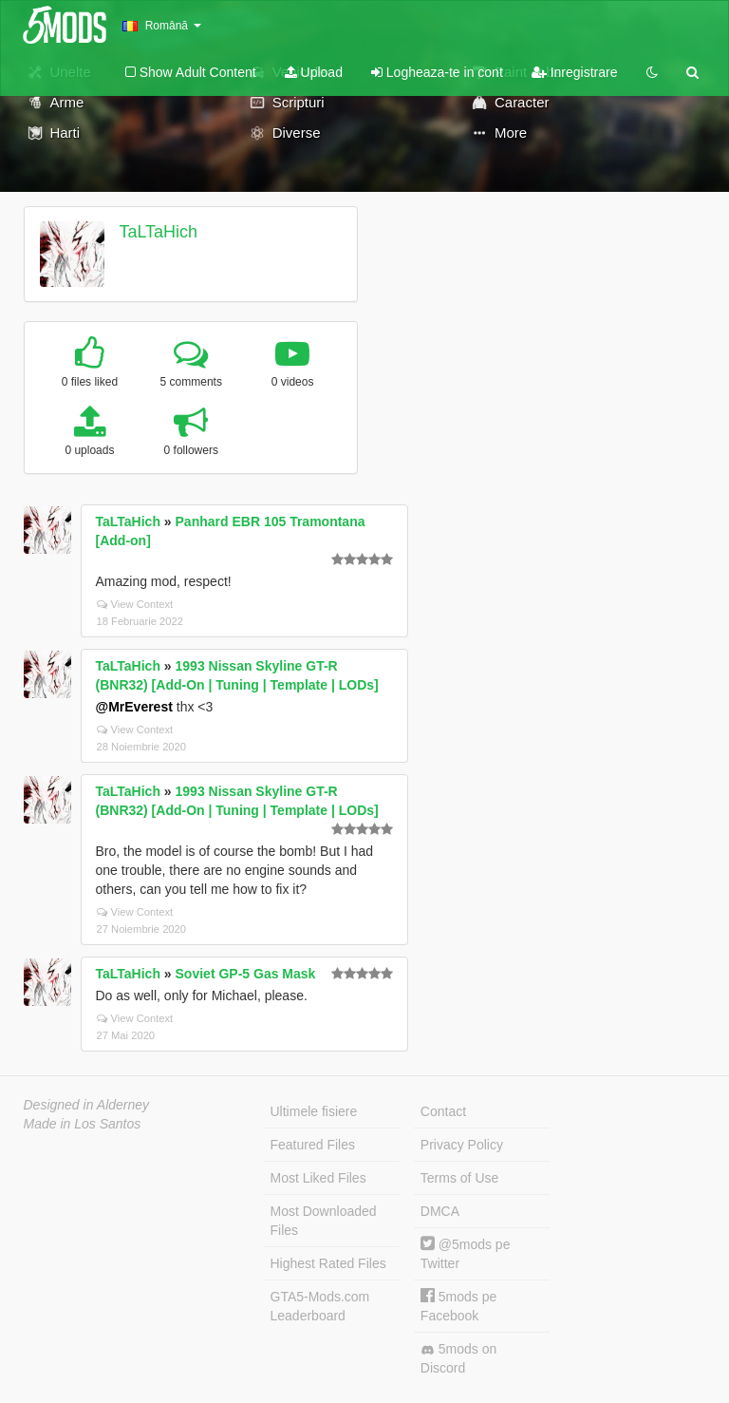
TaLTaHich (158, 231)
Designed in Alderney (87, 1104)
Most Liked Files (318, 1177)
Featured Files (313, 1144)
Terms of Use (459, 1177)
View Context (135, 604)
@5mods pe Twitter (466, 1253)
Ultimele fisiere (314, 1111)
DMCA (440, 1211)
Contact (443, 1111)
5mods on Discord (458, 1358)
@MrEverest (134, 706)
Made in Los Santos (82, 1123)
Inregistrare (575, 72)
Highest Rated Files (328, 1263)
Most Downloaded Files (324, 1221)
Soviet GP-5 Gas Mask (246, 973)
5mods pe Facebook (458, 1305)
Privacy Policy (462, 1144)
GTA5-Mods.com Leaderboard (320, 1306)
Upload (314, 72)
